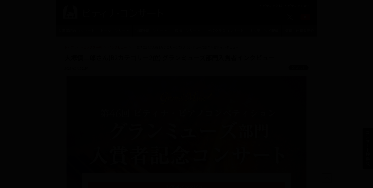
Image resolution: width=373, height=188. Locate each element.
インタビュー (117, 47)
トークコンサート (114, 30)
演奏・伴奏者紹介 (299, 30)
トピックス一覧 (91, 47)
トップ (69, 47)
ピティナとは (270, 5)
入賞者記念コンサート (76, 30)
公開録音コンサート (151, 30)
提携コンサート (187, 30)
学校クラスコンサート (225, 30)
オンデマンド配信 (264, 30)
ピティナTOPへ (297, 5)
